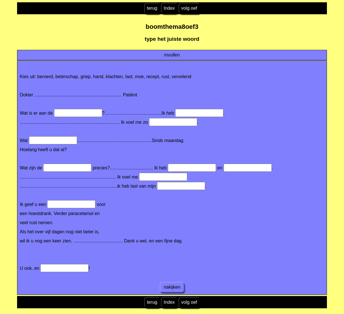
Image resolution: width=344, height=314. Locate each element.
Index (169, 8)
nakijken (172, 287)
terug (152, 8)
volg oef (189, 8)
